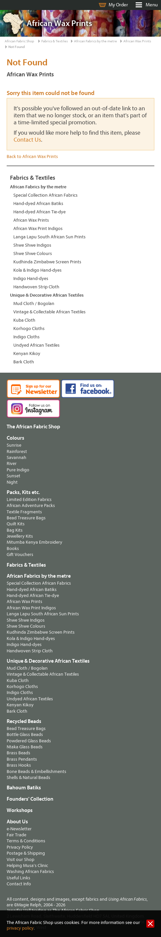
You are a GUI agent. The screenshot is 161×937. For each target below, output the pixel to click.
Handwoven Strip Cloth (36, 287)
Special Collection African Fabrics (45, 195)
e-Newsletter (19, 829)
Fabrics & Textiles (54, 41)
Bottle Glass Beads (25, 734)
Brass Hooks (19, 765)
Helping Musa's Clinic (27, 865)
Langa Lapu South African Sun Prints (49, 237)
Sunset (13, 476)
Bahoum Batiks (24, 788)
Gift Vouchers (20, 554)
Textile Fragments (24, 512)
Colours (15, 438)
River (12, 463)
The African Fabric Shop (33, 427)
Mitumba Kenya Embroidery (34, 542)
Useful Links (18, 878)
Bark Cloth (23, 362)
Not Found (16, 47)
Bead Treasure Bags (26, 518)
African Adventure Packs (31, 505)
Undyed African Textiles (36, 345)
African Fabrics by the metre (95, 41)
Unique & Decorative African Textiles (47, 295)
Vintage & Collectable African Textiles (49, 312)
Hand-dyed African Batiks (38, 203)
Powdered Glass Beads (29, 741)
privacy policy (20, 928)
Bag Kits (15, 530)
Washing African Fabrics (30, 871)
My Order (118, 5)
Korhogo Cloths (29, 328)
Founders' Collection (30, 799)
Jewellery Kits (20, 536)
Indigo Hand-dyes (30, 278)
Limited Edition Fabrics (29, 499)
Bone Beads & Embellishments (36, 771)
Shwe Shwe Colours (32, 253)
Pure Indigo (18, 470)
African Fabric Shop (19, 41)
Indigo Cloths (26, 337)
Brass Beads (18, 753)
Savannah (16, 457)
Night (12, 482)
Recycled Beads (24, 721)
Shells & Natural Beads (28, 777)
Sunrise (14, 445)
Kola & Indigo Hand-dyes (37, 270)
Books (13, 548)
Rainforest (17, 451)
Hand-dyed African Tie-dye (39, 212)
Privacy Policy (20, 847)
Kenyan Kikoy (26, 353)
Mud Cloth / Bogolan (33, 303)
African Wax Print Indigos (38, 228)
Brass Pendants (22, 759)
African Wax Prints (137, 41)
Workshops (20, 810)
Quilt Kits (16, 524)
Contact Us (27, 139)
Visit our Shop (20, 859)
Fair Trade (16, 835)
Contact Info (19, 884)
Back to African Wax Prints (32, 156)
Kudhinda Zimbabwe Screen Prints (47, 262)
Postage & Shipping (26, 853)
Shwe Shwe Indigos (32, 245)
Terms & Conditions (26, 841)
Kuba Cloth (24, 320)
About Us (17, 822)
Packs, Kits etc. (23, 492)
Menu (152, 5)
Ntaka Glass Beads (25, 747)
